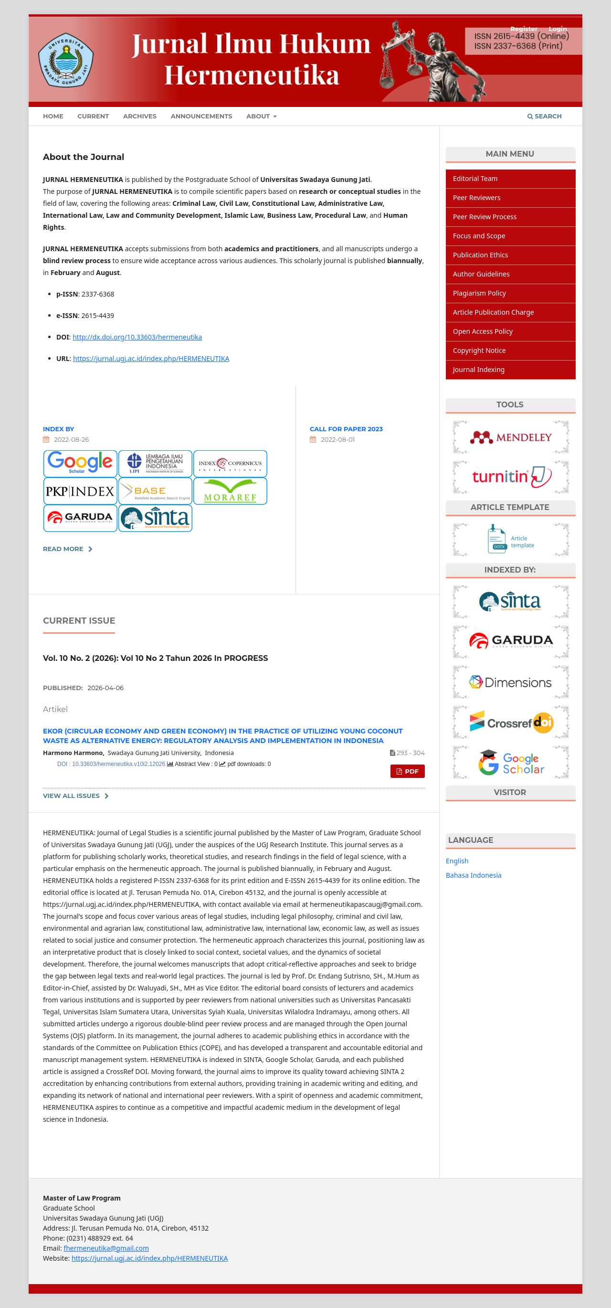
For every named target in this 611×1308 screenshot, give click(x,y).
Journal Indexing (479, 369)
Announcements (201, 116)
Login (558, 28)
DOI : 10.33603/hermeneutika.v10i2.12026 (112, 764)
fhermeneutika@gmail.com (106, 1248)
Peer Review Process (484, 216)
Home (53, 116)
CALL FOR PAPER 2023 (346, 429)
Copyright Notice (479, 350)
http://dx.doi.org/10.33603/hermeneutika (137, 336)
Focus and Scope (479, 235)
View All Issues (71, 795)
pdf (411, 771)
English (457, 860)
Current (93, 116)
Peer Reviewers (477, 197)
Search (544, 116)
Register (523, 28)
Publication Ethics (480, 254)
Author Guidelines (481, 273)
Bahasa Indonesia (474, 875)
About (259, 116)
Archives (140, 116)
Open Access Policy (483, 331)
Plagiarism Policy (479, 293)
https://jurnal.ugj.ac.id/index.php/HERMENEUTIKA (151, 358)
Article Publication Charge (493, 312)
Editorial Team (475, 178)
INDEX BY (58, 429)
